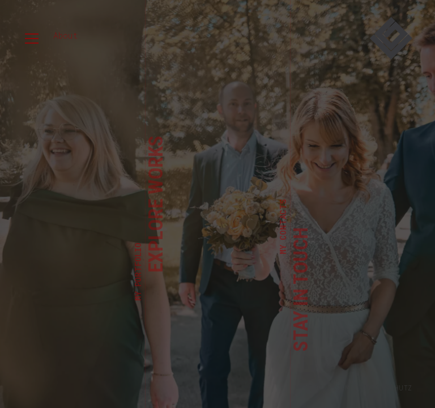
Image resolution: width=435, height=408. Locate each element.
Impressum (329, 387)
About (65, 35)
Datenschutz (387, 387)
